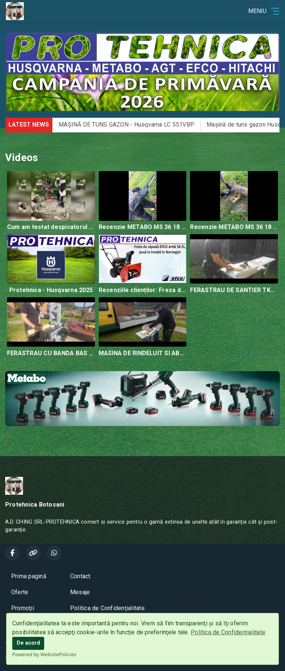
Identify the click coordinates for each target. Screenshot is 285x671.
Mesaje (80, 592)
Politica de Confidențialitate (228, 632)
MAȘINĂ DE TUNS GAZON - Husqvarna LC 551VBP (141, 124)
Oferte (19, 592)
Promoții (22, 608)
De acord (28, 643)
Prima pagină (28, 576)
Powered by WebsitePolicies (44, 654)
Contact (80, 576)
